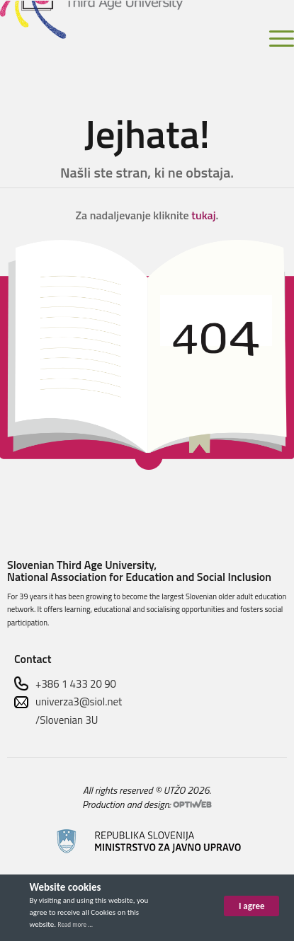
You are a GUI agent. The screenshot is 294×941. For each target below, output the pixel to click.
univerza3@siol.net (78, 701)
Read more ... (75, 924)
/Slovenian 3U (66, 720)
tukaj (203, 215)
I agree (252, 906)
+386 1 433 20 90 (75, 684)
